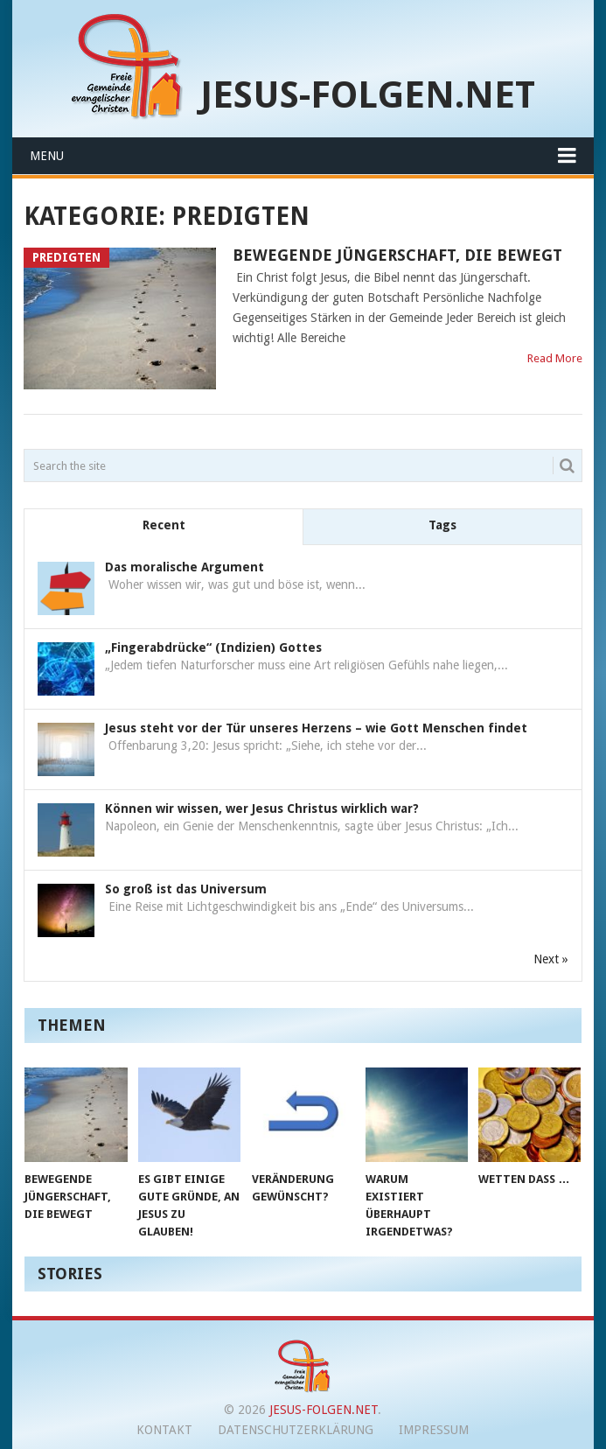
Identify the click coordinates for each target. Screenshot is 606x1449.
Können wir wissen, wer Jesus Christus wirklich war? (262, 809)
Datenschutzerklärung (295, 1430)
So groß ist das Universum (186, 889)
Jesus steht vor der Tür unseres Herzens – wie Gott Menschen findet (316, 728)
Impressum (434, 1430)
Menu (47, 156)
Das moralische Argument (184, 567)
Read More (554, 358)
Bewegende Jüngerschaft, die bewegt (397, 255)
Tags (442, 525)
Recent (164, 525)
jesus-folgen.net (367, 95)
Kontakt (164, 1430)
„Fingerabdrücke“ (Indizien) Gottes (213, 647)
